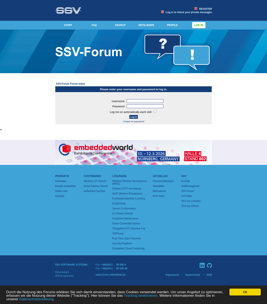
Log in (199, 25)
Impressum (172, 274)
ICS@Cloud (119, 203)
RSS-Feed (158, 196)
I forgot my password (133, 121)
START (68, 25)
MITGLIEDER (146, 25)
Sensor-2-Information (124, 208)
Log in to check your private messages (186, 12)
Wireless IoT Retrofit (95, 181)
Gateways (60, 181)
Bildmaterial (159, 191)
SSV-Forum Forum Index (70, 83)
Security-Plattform (122, 243)
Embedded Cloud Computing (128, 248)
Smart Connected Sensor (126, 223)
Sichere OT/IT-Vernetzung (126, 188)
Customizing (92, 176)
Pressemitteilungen (163, 181)
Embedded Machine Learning (128, 198)
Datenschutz (192, 274)
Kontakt (185, 181)
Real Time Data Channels (126, 238)
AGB (209, 274)
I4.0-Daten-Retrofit (122, 213)
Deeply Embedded (65, 186)
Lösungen (119, 176)
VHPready (118, 233)
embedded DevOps (94, 191)
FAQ (94, 25)
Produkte (62, 176)
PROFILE (172, 25)
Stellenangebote (190, 186)
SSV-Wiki (186, 196)
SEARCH (120, 25)
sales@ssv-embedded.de (110, 274)
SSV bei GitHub (190, 206)
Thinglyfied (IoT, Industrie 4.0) (128, 228)
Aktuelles (160, 176)
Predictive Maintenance (125, 218)
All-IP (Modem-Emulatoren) (127, 193)
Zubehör (59, 196)
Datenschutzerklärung (36, 299)
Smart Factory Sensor (96, 186)
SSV (183, 176)
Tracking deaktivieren (140, 296)
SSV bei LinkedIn (190, 201)
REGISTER (203, 8)
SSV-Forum (187, 191)
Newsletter (159, 186)
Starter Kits (61, 191)
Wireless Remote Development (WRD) (129, 182)
